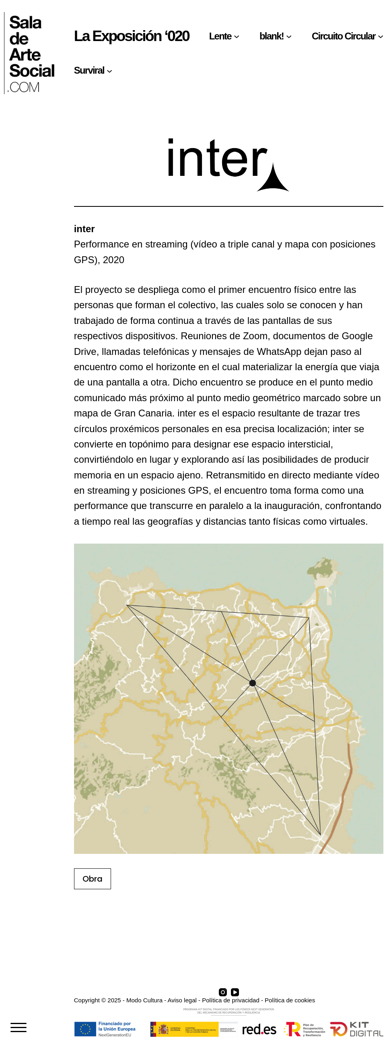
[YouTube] (235, 992)
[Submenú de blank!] (289, 36)
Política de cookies (290, 1000)
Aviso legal (182, 1000)
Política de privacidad (230, 1000)
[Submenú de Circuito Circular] (380, 36)
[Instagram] (223, 992)
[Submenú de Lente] (236, 36)
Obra (92, 878)
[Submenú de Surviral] (109, 70)
